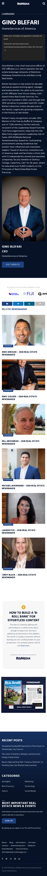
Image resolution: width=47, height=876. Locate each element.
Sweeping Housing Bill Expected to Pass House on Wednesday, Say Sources (23, 748)
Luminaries (8, 346)
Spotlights (6, 781)
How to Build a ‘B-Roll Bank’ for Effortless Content (23, 616)
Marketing (29, 781)
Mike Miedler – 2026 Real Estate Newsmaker (19, 353)
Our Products (21, 842)
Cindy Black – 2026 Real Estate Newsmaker (19, 576)
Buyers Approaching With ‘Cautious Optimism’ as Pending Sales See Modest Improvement (22, 764)
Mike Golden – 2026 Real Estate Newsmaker (19, 398)
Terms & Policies (22, 849)
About (4, 842)
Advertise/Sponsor (18, 845)
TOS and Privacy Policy (32, 828)
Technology (30, 786)
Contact (5, 845)
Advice (5, 791)
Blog (11, 842)
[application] (23, 47)
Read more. (25, 645)
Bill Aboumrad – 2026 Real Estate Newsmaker (20, 442)
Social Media (30, 791)
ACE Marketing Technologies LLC (14, 852)
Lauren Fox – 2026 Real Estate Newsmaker (18, 532)
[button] (9, 820)
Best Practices (8, 786)
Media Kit (31, 845)
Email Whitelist (7, 849)
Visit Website (13, 264)
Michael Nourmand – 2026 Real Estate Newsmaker (23, 487)
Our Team (31, 842)
